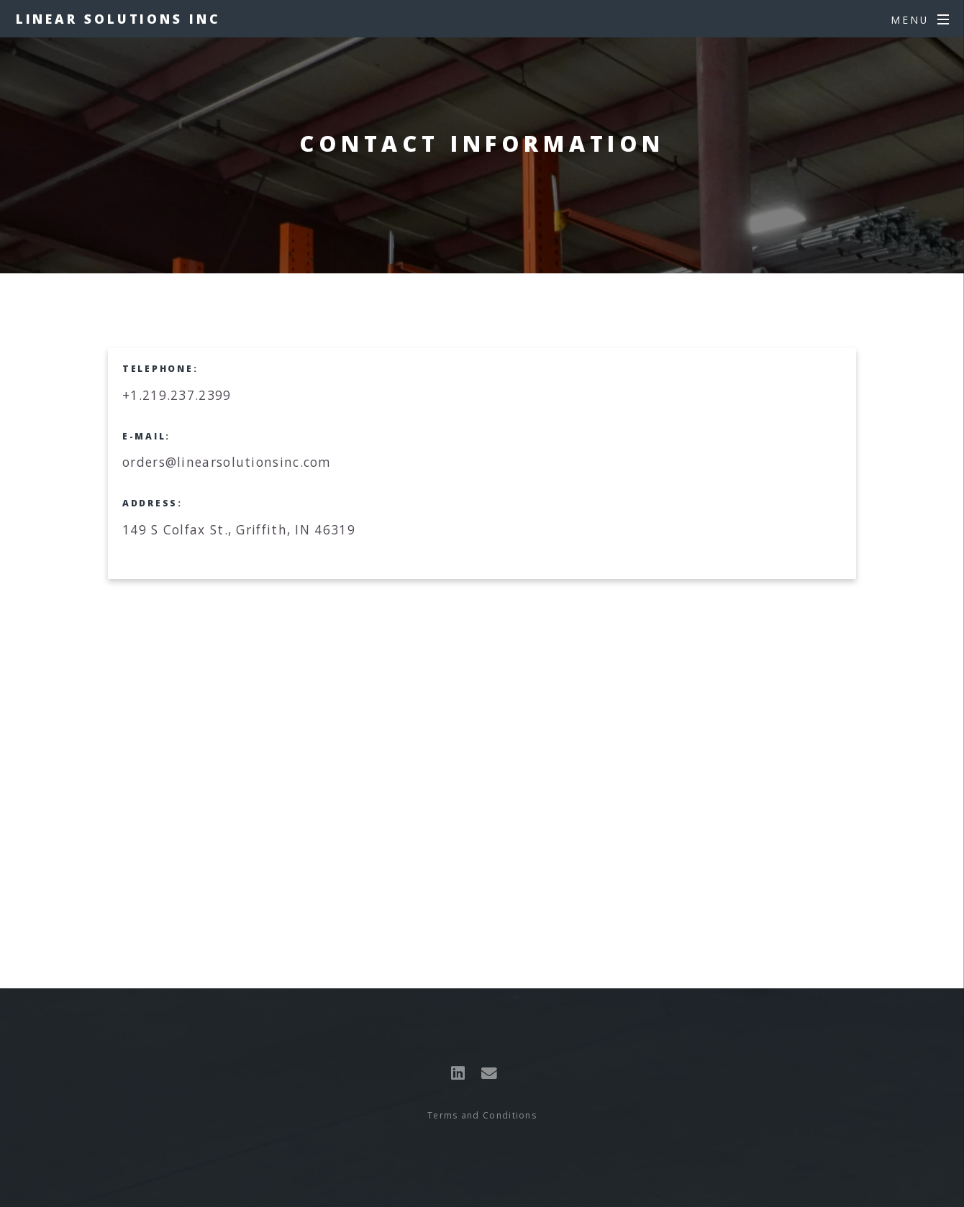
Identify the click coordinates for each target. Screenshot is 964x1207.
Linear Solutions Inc (118, 18)
